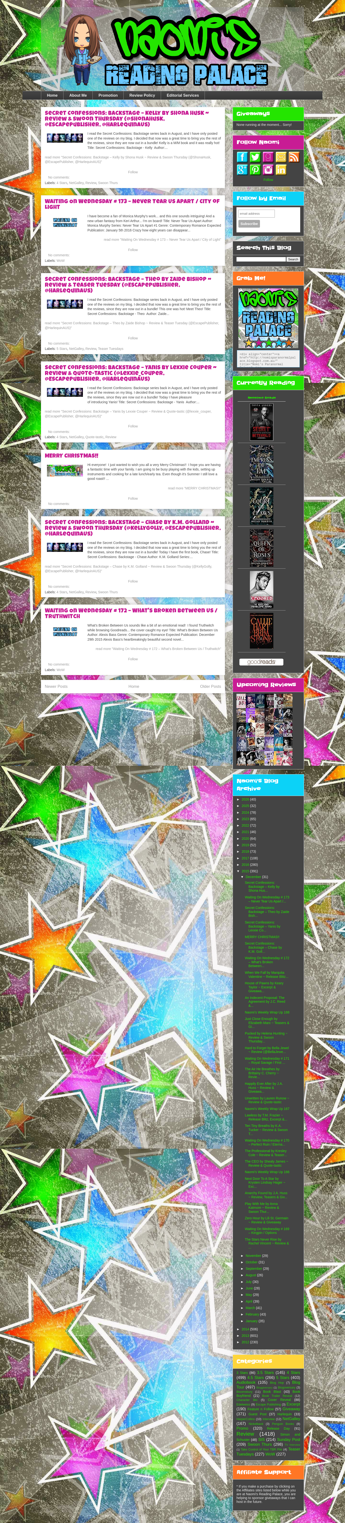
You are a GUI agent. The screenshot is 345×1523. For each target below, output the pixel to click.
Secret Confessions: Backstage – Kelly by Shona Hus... (262, 887)
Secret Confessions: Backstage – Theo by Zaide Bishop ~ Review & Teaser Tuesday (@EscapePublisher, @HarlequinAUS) (128, 285)
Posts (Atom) (143, 703)
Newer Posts (56, 686)
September (254, 1269)
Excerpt (293, 1404)
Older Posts (210, 686)
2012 (246, 1342)
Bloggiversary (264, 1387)
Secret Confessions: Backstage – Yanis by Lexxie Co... (262, 926)
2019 (246, 845)
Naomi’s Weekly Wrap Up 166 (267, 1172)
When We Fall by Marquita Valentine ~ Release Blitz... (266, 975)
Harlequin (284, 1414)
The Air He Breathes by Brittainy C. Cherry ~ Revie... (262, 1073)
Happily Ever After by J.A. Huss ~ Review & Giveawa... (264, 1088)
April (249, 1301)
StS (261, 1439)
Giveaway (291, 1409)
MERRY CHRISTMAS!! (71, 456)
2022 (246, 825)
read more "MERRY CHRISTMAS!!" (194, 488)
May (249, 1295)
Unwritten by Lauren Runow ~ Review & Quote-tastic (267, 1100)
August (251, 1275)
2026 (246, 799)
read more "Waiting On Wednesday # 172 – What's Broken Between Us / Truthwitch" (158, 649)
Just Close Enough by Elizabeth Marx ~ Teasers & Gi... (267, 1023)
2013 (246, 1336)
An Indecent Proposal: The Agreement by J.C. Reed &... (265, 1002)
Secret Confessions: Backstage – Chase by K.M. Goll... (263, 947)
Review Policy (142, 95)
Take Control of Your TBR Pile (261, 1449)
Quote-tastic (94, 437)
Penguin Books (283, 1424)
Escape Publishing (268, 1404)
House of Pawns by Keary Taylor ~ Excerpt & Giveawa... (264, 987)
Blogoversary (287, 1387)
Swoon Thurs (108, 183)
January (252, 1321)
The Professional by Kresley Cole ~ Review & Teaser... (266, 1153)
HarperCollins (245, 1419)
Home (52, 95)
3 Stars (242, 1373)
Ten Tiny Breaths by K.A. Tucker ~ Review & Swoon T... (266, 1130)
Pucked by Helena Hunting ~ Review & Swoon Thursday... (266, 1037)
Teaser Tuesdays (110, 349)
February (253, 1314)
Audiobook (245, 1382)
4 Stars (62, 183)
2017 (246, 858)
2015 (246, 871)
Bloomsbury (244, 1392)
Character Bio (247, 1400)
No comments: (59, 177)
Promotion (108, 95)
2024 (246, 812)
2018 (246, 851)
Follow (133, 172)
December (254, 877)
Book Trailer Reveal (277, 1396)
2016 (246, 865)
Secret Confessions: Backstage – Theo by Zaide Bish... (267, 912)
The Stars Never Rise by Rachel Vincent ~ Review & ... (267, 1243)
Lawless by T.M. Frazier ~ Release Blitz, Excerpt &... (266, 1117)
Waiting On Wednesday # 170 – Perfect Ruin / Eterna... (267, 1142)
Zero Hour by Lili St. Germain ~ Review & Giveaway (266, 1220)
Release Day (278, 1428)
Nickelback (256, 1424)
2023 (246, 819)
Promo (242, 1428)
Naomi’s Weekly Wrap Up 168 (267, 1012)
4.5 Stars (255, 1377)
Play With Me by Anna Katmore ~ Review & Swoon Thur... (262, 1208)
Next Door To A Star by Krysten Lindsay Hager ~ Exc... (265, 1183)
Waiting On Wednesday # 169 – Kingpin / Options (267, 1231)
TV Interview (292, 1444)
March (251, 1308)
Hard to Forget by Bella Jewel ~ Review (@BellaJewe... (267, 1050)
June (250, 1288)
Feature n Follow (260, 1409)
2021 (246, 832)
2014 (246, 1329)
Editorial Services (183, 95)
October (252, 1262)
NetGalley (76, 183)
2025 (246, 806)
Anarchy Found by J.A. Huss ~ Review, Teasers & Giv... (266, 1195)
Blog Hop (277, 1382)
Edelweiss (243, 1404)
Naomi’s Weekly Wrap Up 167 (267, 1109)
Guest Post (257, 1414)
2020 (246, 838)
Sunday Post (288, 1439)
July (249, 1282)
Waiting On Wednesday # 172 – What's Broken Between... (267, 962)
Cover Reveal (279, 1400)
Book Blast (272, 1392)
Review (90, 183)
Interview (269, 1419)
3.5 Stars (265, 1372)
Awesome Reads (262, 398)
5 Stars (62, 349)
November (254, 1256)
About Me (78, 95)
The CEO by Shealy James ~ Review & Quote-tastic (266, 1163)
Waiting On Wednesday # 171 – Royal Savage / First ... (267, 1060)
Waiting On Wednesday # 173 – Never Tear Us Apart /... (267, 899)
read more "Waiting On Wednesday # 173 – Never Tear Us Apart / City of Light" (162, 239)
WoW (61, 261)
